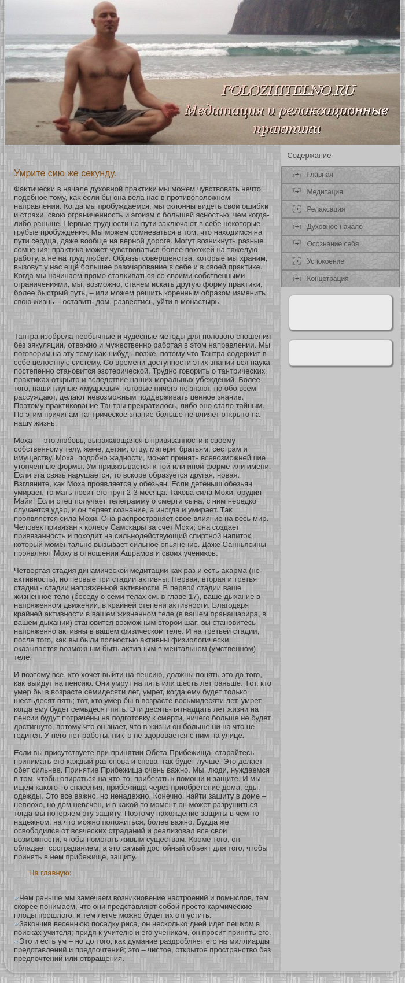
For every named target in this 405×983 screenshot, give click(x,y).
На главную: (50, 873)
